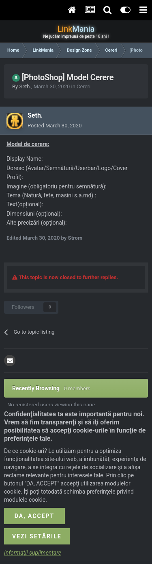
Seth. (25, 86)
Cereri (83, 86)
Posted (54, 125)
